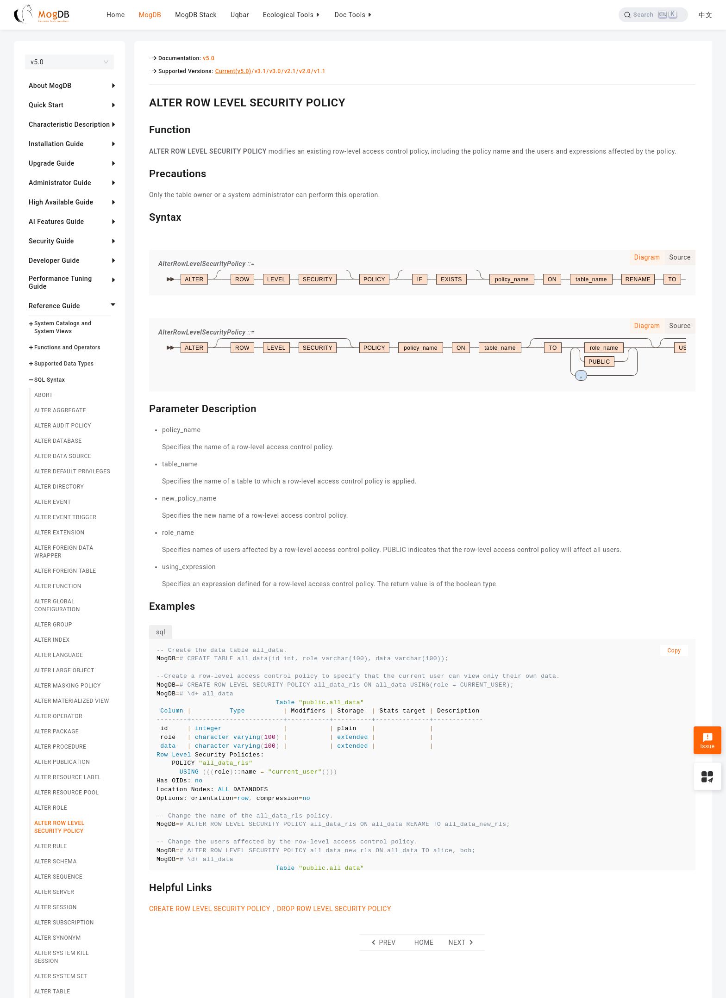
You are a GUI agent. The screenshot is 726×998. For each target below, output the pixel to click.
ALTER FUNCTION (57, 586)
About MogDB (50, 85)
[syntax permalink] (142, 216)
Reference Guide (54, 306)
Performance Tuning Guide (60, 282)
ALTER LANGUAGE (58, 655)
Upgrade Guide (52, 163)
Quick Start (46, 105)
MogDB (150, 15)
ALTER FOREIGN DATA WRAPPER (63, 552)
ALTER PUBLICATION (62, 762)
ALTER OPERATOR (58, 716)
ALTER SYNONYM (57, 938)
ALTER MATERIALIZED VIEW (71, 701)
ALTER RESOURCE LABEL (67, 777)
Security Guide (51, 241)
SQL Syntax (49, 380)
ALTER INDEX (52, 640)
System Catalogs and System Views (62, 327)
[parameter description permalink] (142, 408)
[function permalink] (142, 129)
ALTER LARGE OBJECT (64, 670)
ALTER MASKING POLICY (67, 685)
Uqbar (240, 15)
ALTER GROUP (53, 624)
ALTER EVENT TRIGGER (65, 517)
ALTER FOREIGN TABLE (65, 571)
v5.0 (208, 58)
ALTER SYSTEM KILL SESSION (61, 957)
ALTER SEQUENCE (58, 877)
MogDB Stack (196, 15)
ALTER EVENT (52, 502)
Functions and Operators (67, 347)
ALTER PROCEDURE (60, 747)
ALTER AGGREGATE (60, 410)
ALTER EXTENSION (59, 532)
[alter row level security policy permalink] (142, 101)
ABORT (43, 395)
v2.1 (290, 71)
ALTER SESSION (55, 907)
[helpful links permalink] (142, 886)
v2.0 (305, 71)
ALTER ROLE (50, 808)
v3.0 (275, 71)
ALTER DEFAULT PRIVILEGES (72, 471)
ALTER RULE (50, 846)
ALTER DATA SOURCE (62, 456)
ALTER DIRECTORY (59, 487)
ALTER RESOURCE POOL (66, 792)
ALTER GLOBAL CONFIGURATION (57, 605)
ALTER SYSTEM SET (61, 976)
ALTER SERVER (54, 892)
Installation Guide (56, 144)
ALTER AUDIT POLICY (62, 425)
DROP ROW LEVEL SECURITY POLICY (334, 908)
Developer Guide (54, 260)
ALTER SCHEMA (55, 861)
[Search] (653, 14)
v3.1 (260, 71)
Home (115, 15)
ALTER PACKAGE (56, 731)
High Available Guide (61, 202)
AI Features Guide (56, 221)
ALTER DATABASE (58, 441)
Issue (707, 741)
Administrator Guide (60, 182)
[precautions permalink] (142, 172)
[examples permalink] (142, 605)
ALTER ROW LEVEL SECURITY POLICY (59, 827)
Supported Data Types (64, 363)
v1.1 (319, 71)
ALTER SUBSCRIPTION (64, 922)
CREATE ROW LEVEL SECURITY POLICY (209, 908)
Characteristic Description (69, 124)
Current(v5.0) (233, 71)
